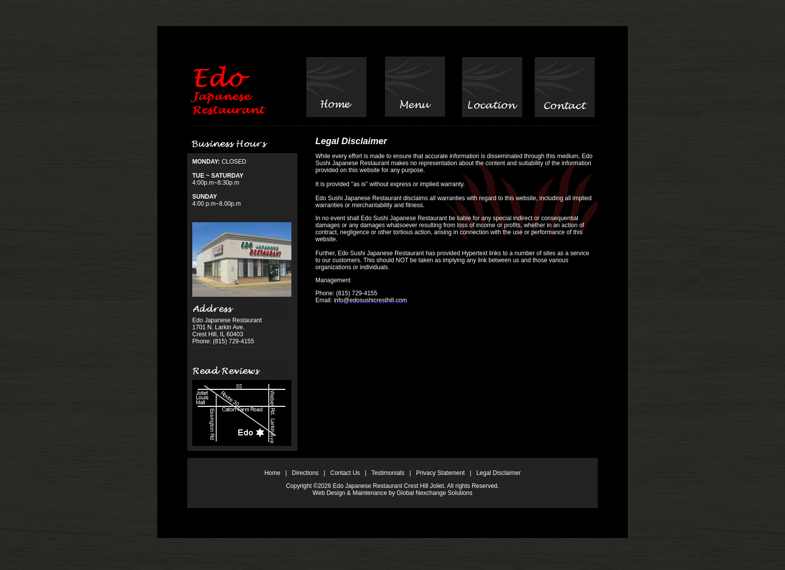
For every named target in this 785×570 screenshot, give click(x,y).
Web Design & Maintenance (349, 492)
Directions (305, 472)
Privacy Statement (440, 472)
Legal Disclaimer (498, 472)
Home (272, 472)
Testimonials (388, 472)
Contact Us (345, 472)
